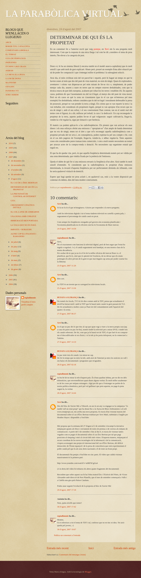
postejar (97, 49)
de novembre (16, 165)
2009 (11, 148)
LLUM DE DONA (13, 78)
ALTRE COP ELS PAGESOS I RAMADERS (23, 235)
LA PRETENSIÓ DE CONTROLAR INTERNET (23, 195)
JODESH (9, 70)
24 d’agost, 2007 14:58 (66, 229)
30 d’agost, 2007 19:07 (66, 529)
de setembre (16, 174)
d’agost (14, 179)
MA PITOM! (11, 83)
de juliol (14, 242)
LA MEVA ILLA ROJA (15, 74)
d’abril (14, 256)
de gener (15, 269)
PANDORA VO (12, 91)
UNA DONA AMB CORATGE (23, 216)
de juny (14, 247)
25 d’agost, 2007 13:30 (66, 288)
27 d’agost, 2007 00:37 (66, 314)
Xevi (107, 49)
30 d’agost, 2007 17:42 (66, 507)
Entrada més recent (58, 548)
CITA (13, 201)
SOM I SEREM (12, 95)
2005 (11, 280)
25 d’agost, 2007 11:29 (66, 266)
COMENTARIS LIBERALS (17, 50)
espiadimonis (63, 238)
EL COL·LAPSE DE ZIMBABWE (25, 212)
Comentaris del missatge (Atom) (72, 555)
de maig (14, 251)
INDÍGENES (11, 62)
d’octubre (15, 170)
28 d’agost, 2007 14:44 (66, 393)
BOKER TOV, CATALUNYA (18, 46)
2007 (11, 157)
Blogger (88, 572)
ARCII (8, 42)
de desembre (16, 161)
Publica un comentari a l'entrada (67, 535)
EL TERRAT (11, 54)
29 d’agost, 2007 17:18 (66, 490)
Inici (91, 548)
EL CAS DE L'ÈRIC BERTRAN (24, 183)
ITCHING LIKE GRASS (16, 66)
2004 (11, 284)
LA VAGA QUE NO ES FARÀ (23, 225)
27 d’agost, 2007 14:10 (66, 342)
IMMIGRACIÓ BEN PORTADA (24, 221)
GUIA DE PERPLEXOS (16, 58)
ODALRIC (10, 86)
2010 (11, 143)
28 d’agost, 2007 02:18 (66, 365)
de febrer (15, 265)
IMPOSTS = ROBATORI (21, 229)
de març (14, 260)
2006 (11, 275)
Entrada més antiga (124, 548)
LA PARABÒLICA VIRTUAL (64, 13)
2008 (11, 152)
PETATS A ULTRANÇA (67, 297)
